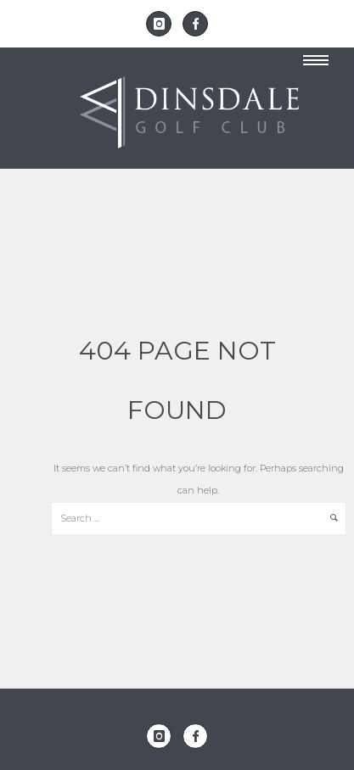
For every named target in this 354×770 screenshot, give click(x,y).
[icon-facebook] (195, 23)
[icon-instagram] (163, 23)
